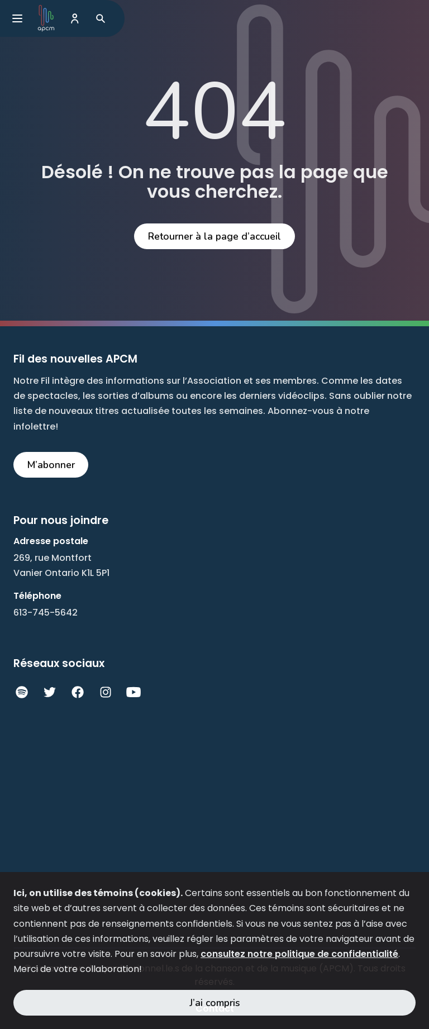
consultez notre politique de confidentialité (299, 953)
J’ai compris (214, 1002)
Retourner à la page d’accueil (214, 236)
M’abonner (51, 464)
